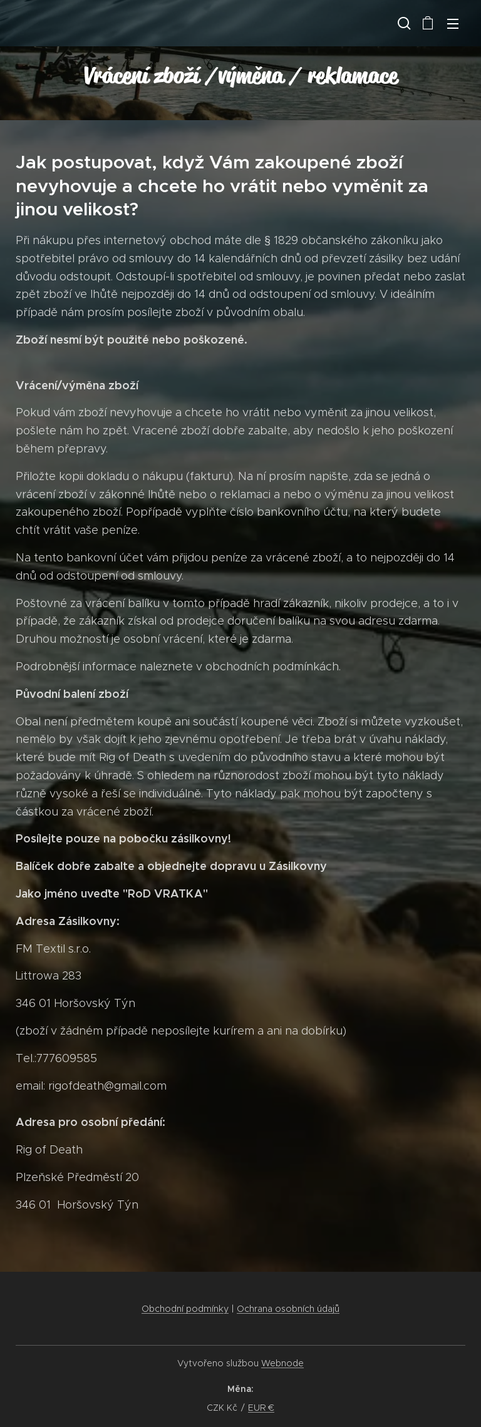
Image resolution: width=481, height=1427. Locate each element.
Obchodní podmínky (185, 1308)
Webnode (282, 1363)
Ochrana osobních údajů (288, 1308)
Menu (452, 23)
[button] (402, 23)
